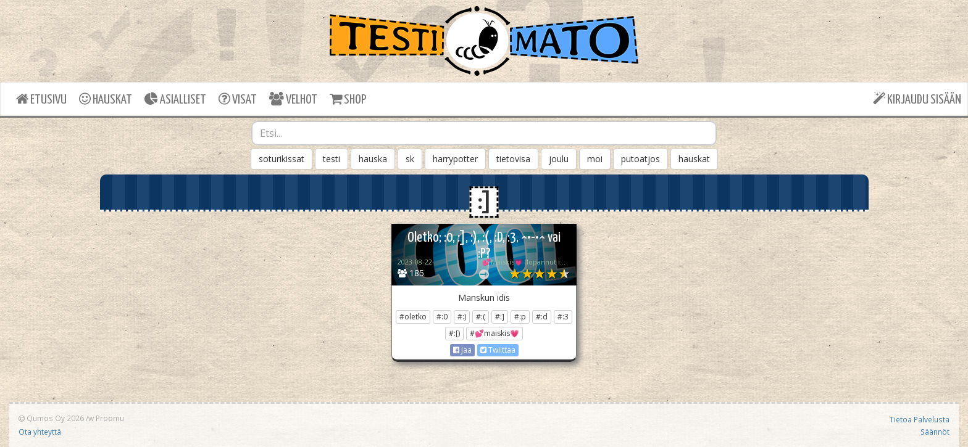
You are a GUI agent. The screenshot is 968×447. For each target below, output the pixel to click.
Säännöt (934, 432)
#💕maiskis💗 (494, 333)
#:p (520, 316)
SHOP (348, 99)
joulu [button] (559, 159)
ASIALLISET (175, 99)
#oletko (413, 316)
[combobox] (484, 133)
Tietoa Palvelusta (919, 419)
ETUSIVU (41, 99)
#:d (542, 316)
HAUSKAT (105, 99)
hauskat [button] (694, 159)
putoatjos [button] (640, 159)
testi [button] (331, 159)
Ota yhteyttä (40, 432)
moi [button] (595, 159)
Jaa (462, 350)
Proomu (110, 418)
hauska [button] (373, 159)
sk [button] (410, 159)
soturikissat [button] (281, 159)
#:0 (442, 316)
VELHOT (293, 99)
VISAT (238, 99)
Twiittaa (497, 350)
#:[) (454, 333)
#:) (461, 316)
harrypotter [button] (455, 159)
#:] (499, 316)
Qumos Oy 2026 (51, 418)
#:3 (563, 316)
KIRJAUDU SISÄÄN (917, 99)
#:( (480, 316)
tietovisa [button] (513, 159)
